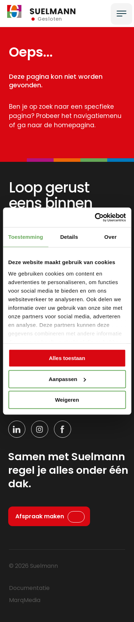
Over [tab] (110, 237)
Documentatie (29, 588)
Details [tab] (69, 237)
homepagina (74, 125)
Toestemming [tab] (25, 237)
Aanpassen (67, 379)
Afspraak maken (39, 516)
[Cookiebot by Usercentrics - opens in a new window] (95, 217)
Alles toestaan (67, 358)
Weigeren (67, 400)
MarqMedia (24, 600)
